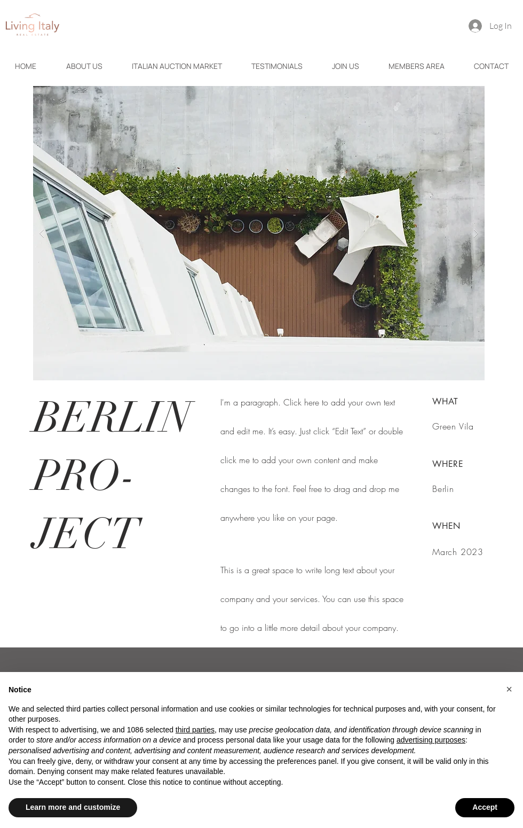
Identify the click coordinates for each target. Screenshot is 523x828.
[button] (259, 233)
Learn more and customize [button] (73, 807)
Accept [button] (484, 807)
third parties (195, 729)
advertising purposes (431, 740)
